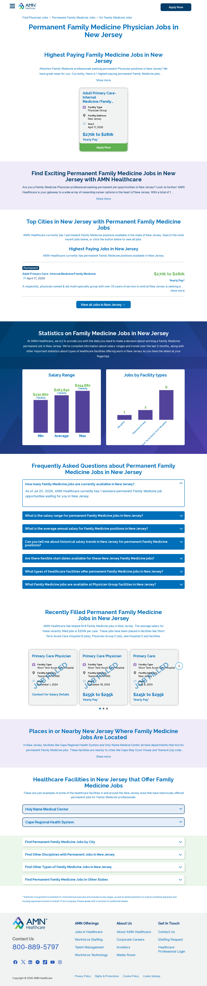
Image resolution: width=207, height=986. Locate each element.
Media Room (126, 954)
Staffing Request (170, 939)
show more (178, 290)
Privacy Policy (83, 976)
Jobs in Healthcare (88, 931)
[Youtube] (53, 962)
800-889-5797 (35, 946)
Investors (123, 947)
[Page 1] (100, 708)
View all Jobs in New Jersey (103, 304)
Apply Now (176, 7)
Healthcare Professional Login (171, 949)
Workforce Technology (91, 954)
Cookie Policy (131, 976)
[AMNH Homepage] (27, 6)
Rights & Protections (107, 976)
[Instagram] (60, 962)
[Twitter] (23, 962)
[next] (179, 666)
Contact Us (166, 931)
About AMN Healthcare (134, 931)
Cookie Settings (151, 976)
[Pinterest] (38, 962)
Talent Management (89, 947)
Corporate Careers (130, 939)
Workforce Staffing (89, 939)
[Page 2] (103, 708)
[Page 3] (107, 708)
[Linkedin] (30, 962)
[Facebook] (15, 962)
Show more (103, 80)
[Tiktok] (45, 962)
